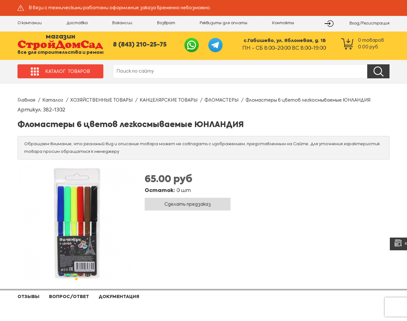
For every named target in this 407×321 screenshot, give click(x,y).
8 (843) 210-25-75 (140, 45)
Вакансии (122, 23)
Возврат (166, 23)
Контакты (283, 23)
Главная (26, 100)
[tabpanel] (76, 223)
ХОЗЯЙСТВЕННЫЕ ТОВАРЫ (101, 100)
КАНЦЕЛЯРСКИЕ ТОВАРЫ (168, 100)
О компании (29, 23)
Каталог (52, 100)
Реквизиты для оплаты (223, 23)
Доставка (77, 23)
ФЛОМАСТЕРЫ (221, 100)
